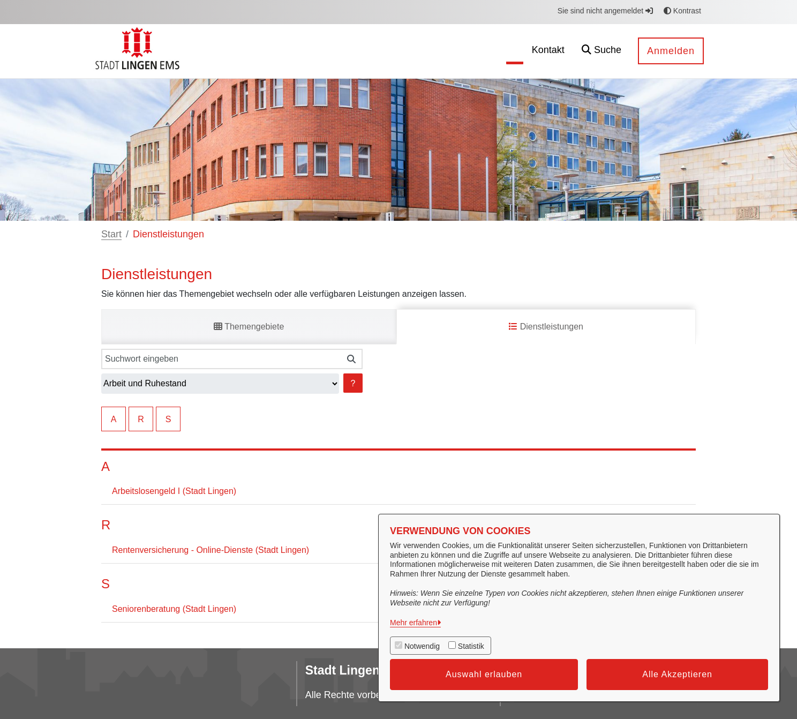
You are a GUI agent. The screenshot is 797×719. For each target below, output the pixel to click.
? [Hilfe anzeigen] (353, 383)
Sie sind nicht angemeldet (605, 10)
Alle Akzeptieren (677, 674)
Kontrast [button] (682, 10)
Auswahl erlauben (484, 674)
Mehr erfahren (413, 622)
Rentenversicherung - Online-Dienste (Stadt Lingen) (210, 550)
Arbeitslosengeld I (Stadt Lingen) (174, 491)
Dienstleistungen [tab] (546, 326)
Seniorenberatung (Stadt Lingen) (174, 608)
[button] (601, 51)
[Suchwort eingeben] (221, 359)
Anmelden (671, 51)
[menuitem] (497, 51)
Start (111, 234)
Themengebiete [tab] (249, 326)
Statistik (471, 646)
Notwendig (422, 646)
